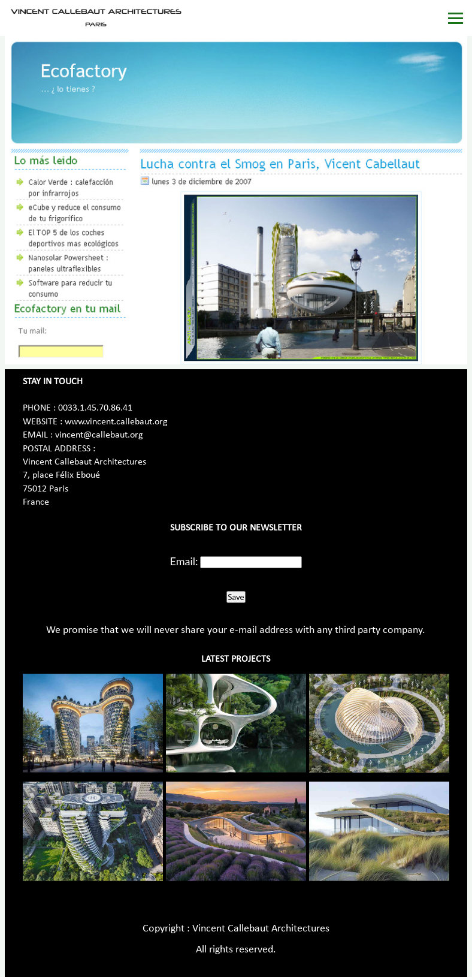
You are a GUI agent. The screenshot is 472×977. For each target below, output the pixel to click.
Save (236, 597)
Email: (184, 561)
